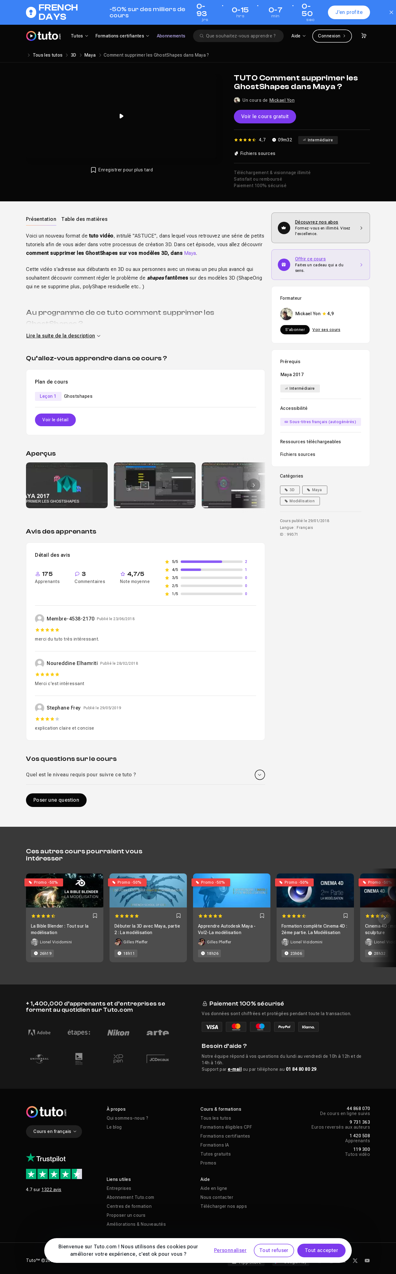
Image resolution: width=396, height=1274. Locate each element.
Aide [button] (205, 1179)
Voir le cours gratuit (265, 116)
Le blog (114, 1127)
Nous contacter (216, 1197)
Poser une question (56, 800)
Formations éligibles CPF (226, 1127)
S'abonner (295, 330)
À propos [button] (116, 1109)
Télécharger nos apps (223, 1206)
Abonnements (171, 35)
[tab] (41, 218)
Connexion (332, 35)
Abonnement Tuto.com (130, 1197)
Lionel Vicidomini (56, 942)
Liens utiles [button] (119, 1179)
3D (73, 55)
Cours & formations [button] (220, 1109)
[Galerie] (145, 485)
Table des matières (84, 219)
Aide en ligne (213, 1188)
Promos (208, 1162)
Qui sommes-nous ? (127, 1118)
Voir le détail (55, 419)
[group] (67, 485)
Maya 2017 (292, 374)
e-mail (235, 1069)
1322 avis (51, 1189)
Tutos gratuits (215, 1154)
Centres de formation (129, 1206)
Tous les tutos (48, 55)
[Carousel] (198, 918)
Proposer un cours (126, 1215)
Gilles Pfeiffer (135, 942)
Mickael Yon (282, 100)
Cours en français (55, 1131)
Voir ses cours (326, 330)
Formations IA (214, 1145)
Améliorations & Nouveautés (136, 1224)
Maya (90, 55)
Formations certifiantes (225, 1136)
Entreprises (119, 1188)
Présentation (41, 219)
